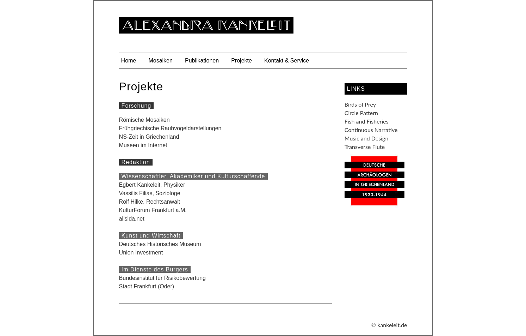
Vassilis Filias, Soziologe (149, 193)
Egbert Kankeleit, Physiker (152, 185)
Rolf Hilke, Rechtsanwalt (149, 202)
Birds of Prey (360, 104)
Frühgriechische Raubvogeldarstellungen (170, 128)
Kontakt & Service (286, 61)
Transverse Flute (365, 146)
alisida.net (131, 219)
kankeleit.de (392, 325)
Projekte (241, 61)
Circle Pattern (361, 112)
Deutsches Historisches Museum (160, 244)
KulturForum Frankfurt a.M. (153, 210)
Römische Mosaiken (144, 120)
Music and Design (367, 138)
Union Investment (141, 253)
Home (128, 61)
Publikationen (202, 61)
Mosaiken (160, 61)
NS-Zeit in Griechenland (149, 137)
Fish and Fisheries (367, 121)
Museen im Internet (143, 145)
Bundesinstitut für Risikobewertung (162, 278)
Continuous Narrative (371, 129)
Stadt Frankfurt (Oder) (146, 286)
